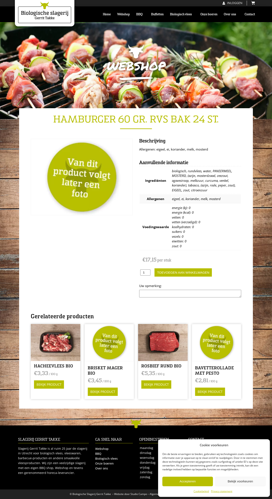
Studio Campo (138, 494)
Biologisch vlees (182, 14)
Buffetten (157, 14)
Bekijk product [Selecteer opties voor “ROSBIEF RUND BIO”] (156, 384)
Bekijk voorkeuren (240, 481)
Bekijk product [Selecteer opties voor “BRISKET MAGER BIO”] (102, 392)
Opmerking (147, 286)
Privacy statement (221, 491)
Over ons (231, 14)
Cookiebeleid (201, 491)
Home (107, 14)
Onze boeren (208, 14)
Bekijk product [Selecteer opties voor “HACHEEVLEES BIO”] (49, 384)
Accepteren (188, 481)
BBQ (140, 14)
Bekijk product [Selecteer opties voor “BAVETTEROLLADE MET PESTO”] (210, 392)
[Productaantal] (145, 272)
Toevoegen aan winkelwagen (183, 272)
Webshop (123, 14)
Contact (250, 14)
